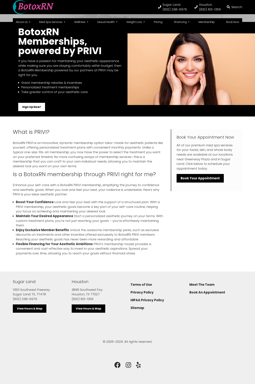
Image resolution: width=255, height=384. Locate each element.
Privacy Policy (142, 297)
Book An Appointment (207, 297)
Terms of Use (141, 289)
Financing (180, 22)
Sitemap (137, 312)
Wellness (80, 22)
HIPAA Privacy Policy (147, 304)
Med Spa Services (50, 22)
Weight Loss (134, 22)
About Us (22, 22)
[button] (234, 9)
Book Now (232, 22)
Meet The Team (202, 289)
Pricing (158, 22)
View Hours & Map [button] (29, 313)
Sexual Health (106, 22)
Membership (207, 22)
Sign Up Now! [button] (31, 111)
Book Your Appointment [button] (200, 183)
